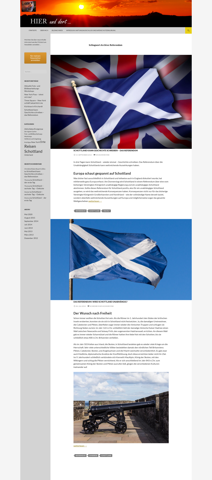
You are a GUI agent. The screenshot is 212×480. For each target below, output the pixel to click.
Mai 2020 (27, 208)
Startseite (33, 30)
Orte (75, 145)
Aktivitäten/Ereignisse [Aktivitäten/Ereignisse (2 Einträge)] (33, 121)
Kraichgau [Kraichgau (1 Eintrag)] (27, 135)
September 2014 (30, 214)
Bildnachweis (57, 30)
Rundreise (93, 465)
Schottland (90, 145)
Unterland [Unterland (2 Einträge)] (28, 150)
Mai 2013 (27, 224)
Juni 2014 (27, 221)
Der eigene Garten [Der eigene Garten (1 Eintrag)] (30, 124)
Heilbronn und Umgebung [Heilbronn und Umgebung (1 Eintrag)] (32, 131)
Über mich (44, 30)
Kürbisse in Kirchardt (31, 101)
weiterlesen (95, 206)
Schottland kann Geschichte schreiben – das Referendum (109, 152)
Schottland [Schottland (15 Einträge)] (33, 145)
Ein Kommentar (102, 160)
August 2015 (28, 211)
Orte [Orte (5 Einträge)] (42, 134)
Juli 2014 (27, 218)
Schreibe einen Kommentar (102, 316)
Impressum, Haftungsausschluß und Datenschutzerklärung (91, 30)
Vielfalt (106, 216)
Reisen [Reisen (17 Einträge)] (30, 139)
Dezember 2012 (30, 231)
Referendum (81, 216)
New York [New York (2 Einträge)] (35, 135)
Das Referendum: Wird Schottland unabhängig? (115, 308)
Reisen (81, 145)
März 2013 (28, 227)
